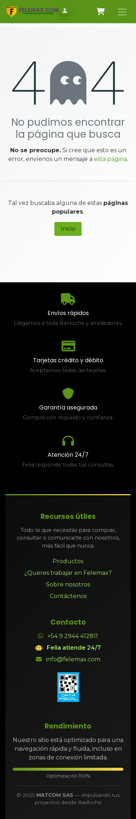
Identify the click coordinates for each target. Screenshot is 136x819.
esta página (110, 159)
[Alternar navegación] (122, 11)
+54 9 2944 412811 (73, 636)
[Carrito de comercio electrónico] (100, 11)
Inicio (68, 228)
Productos (68, 561)
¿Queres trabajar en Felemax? (68, 572)
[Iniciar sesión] (64, 10)
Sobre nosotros (68, 584)
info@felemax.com (73, 659)
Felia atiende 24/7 (74, 647)
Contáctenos (68, 596)
